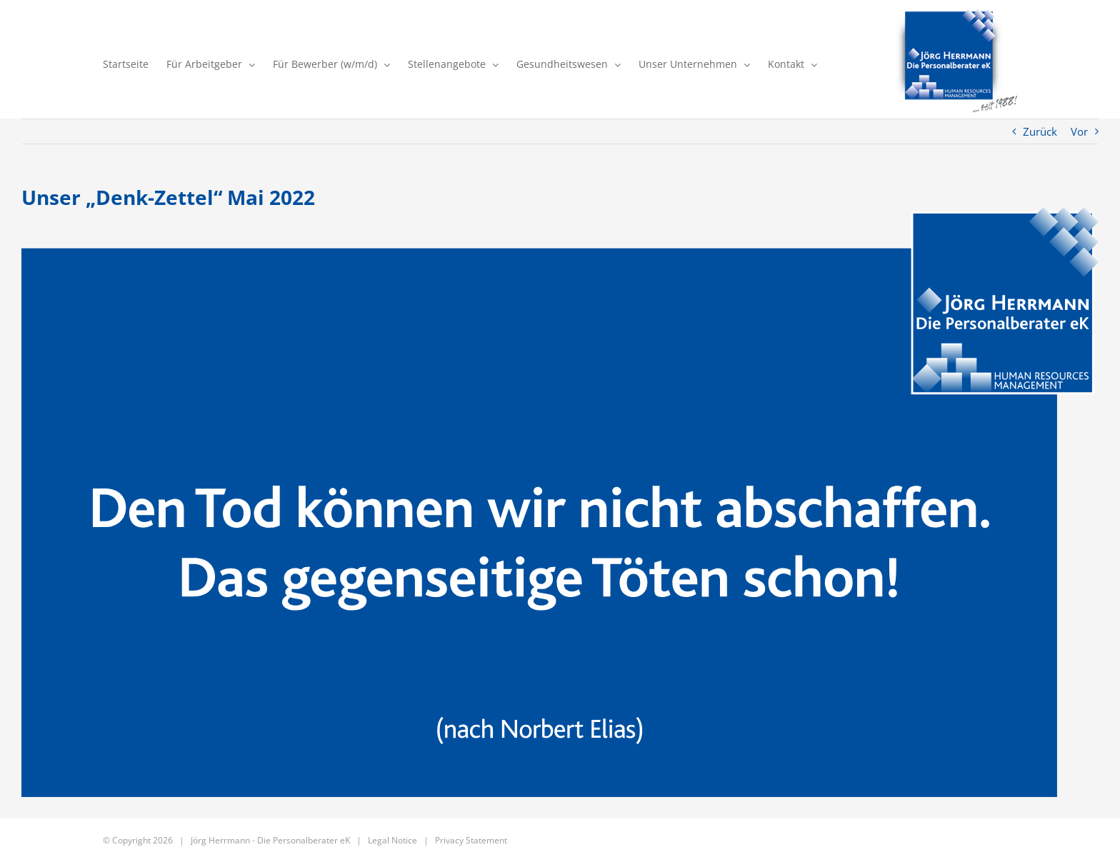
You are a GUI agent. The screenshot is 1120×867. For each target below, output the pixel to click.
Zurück (1040, 131)
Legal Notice (392, 840)
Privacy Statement (471, 840)
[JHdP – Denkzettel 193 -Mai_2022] (560, 502)
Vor (1079, 131)
